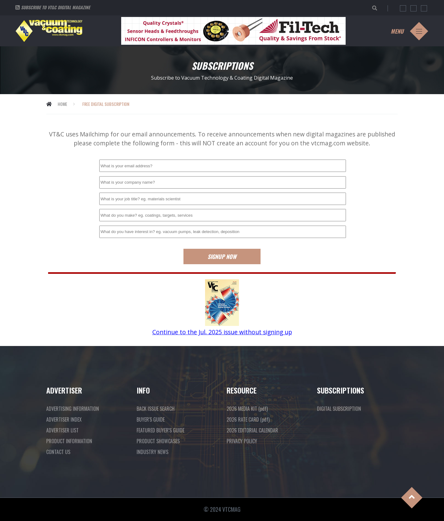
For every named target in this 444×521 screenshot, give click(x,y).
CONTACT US (58, 452)
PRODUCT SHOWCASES (158, 441)
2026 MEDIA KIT (247, 408)
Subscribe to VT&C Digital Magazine (55, 7)
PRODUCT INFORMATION (69, 441)
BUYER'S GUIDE (151, 419)
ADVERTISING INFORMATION (72, 408)
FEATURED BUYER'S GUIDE (160, 430)
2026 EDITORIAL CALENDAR (252, 430)
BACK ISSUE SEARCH (156, 408)
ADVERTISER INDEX (64, 419)
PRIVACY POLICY (242, 441)
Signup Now (222, 256)
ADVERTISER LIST (62, 430)
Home (62, 104)
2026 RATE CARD (248, 419)
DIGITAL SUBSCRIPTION (339, 408)
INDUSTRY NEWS (152, 452)
